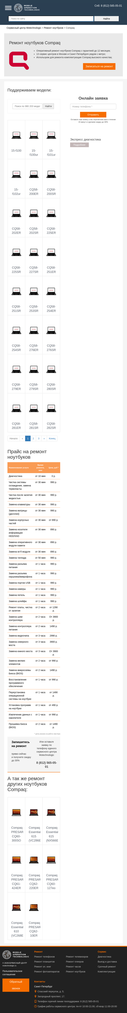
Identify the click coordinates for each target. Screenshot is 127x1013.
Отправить (93, 114)
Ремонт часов (73, 966)
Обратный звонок (16, 985)
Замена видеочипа (19, 635)
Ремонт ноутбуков (75, 971)
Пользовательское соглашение (12, 973)
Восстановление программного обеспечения (17, 683)
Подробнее (79, 145)
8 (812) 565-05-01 (89, 1001)
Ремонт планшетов (44, 961)
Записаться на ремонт (99, 66)
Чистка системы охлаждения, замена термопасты (20, 485)
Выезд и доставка (107, 961)
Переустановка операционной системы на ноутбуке (20, 695)
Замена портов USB (19, 582)
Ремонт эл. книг (42, 966)
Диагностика (15, 476)
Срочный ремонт (107, 966)
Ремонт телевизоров (77, 956)
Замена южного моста (20, 651)
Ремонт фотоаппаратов (46, 971)
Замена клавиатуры (19, 504)
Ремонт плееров (75, 961)
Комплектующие (106, 971)
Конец (52, 438)
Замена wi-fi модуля (19, 551)
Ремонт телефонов (44, 956)
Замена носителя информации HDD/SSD (18, 532)
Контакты (39, 981)
